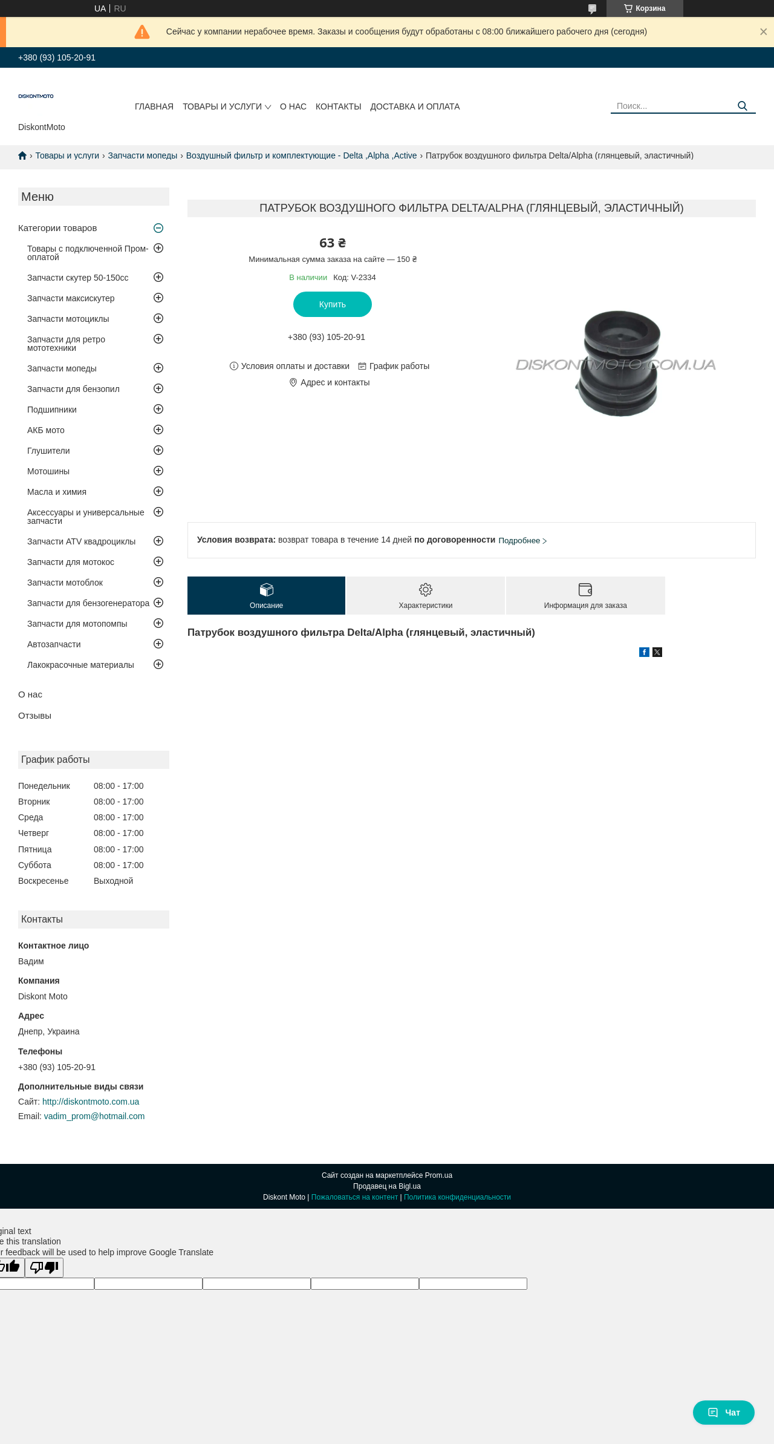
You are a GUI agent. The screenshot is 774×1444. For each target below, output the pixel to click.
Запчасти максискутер (71, 298)
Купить (332, 304)
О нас (293, 106)
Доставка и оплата (415, 106)
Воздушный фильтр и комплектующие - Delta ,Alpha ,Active (301, 155)
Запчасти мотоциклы (68, 319)
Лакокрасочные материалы (80, 665)
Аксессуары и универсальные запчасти (86, 517)
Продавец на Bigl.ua (387, 1186)
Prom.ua (438, 1175)
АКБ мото (46, 430)
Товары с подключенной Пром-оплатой (88, 253)
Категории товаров (57, 228)
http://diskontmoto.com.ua (90, 1101)
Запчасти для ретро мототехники (66, 344)
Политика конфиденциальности (457, 1197)
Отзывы (34, 715)
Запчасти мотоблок (65, 582)
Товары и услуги (222, 106)
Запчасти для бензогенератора (88, 603)
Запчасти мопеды (143, 155)
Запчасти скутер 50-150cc (78, 278)
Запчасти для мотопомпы (77, 624)
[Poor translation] (44, 1268)
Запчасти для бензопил (73, 389)
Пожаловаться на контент (354, 1197)
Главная (154, 106)
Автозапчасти (53, 644)
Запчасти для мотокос (70, 562)
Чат (723, 1412)
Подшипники (52, 409)
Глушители (48, 451)
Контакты (339, 106)
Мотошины (48, 471)
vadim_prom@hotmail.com (94, 1116)
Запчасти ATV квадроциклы (81, 541)
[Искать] (742, 106)
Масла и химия (56, 492)
